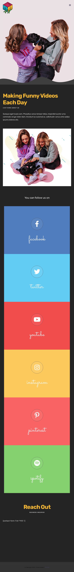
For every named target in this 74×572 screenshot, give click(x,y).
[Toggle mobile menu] (70, 5)
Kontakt (47, 567)
